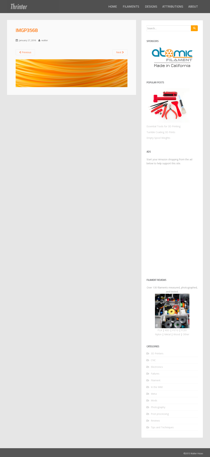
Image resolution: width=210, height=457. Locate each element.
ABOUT (193, 6)
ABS (167, 330)
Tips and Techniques (162, 427)
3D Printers (157, 353)
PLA (160, 330)
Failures (155, 373)
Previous (25, 52)
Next (120, 52)
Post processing (160, 414)
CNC (153, 360)
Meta (154, 393)
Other (186, 334)
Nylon (158, 334)
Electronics (157, 366)
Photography (158, 407)
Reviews (155, 420)
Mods (154, 400)
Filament (155, 380)
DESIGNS (150, 6)
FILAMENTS (130, 6)
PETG (175, 330)
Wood (176, 334)
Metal (167, 334)
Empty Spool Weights (158, 137)
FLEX (184, 330)
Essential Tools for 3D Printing (163, 126)
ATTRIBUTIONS (172, 6)
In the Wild (157, 387)
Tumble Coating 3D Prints (161, 132)
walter (44, 40)
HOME (112, 6)
